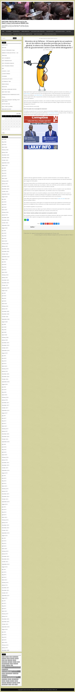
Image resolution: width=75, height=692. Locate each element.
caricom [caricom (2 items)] (16, 658)
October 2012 (5, 561)
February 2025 (5, 181)
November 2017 (5, 405)
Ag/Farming (8, 31)
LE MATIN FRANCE (6, 73)
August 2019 (4, 353)
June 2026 (4, 139)
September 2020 (5, 319)
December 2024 (5, 186)
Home (3, 31)
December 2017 (5, 402)
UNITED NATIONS (6, 103)
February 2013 (5, 551)
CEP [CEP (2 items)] (6, 660)
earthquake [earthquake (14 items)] (16, 663)
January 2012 (5, 585)
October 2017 (5, 407)
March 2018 (4, 394)
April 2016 (4, 452)
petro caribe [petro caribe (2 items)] (9, 682)
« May (3, 132)
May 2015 (4, 480)
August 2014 (4, 504)
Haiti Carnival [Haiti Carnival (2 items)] (15, 673)
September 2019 (5, 350)
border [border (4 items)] (8, 658)
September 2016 (5, 441)
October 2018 (5, 379)
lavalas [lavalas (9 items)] (3, 681)
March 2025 (4, 178)
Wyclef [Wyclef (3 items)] (16, 684)
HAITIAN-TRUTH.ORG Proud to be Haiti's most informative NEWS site (15, 22)
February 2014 (5, 520)
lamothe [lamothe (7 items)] (9, 679)
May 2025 (4, 173)
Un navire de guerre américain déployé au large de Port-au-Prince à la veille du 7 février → (54, 234)
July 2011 (4, 600)
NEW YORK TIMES (6, 92)
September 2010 (5, 626)
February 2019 (5, 368)
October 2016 (5, 439)
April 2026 (4, 144)
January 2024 (5, 215)
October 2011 (5, 593)
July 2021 (4, 293)
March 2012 (4, 579)
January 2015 (5, 491)
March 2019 (4, 366)
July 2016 (4, 444)
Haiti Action (4, 55)
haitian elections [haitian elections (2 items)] (9, 673)
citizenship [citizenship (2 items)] (10, 660)
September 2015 (5, 470)
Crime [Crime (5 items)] (18, 662)
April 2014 (4, 514)
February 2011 (5, 613)
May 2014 (4, 512)
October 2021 (5, 285)
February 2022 (5, 274)
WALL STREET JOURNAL (7, 106)
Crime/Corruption (25, 31)
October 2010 (5, 624)
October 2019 (5, 347)
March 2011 (4, 611)
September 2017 (5, 410)
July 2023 (4, 230)
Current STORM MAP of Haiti (8, 50)
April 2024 (4, 207)
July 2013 (4, 538)
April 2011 (4, 608)
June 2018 (4, 389)
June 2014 (4, 509)
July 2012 (4, 569)
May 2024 (4, 204)
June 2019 (4, 358)
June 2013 (4, 540)
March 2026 (4, 147)
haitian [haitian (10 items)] (3, 673)
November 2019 (5, 345)
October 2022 (5, 254)
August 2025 (4, 165)
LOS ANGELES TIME (6, 81)
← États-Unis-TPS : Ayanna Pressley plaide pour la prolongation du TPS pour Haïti (41, 233)
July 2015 (4, 475)
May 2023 (4, 235)
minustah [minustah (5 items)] (12, 681)
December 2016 (5, 434)
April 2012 (4, 577)
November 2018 (5, 376)
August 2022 (4, 259)
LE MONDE (4, 76)
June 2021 (4, 295)
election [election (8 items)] (3, 665)
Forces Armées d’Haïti (53, 112)
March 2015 (4, 486)
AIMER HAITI (5, 45)
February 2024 (5, 212)
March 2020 (4, 334)
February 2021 (5, 306)
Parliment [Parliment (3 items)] (4, 682)
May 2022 (4, 267)
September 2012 (5, 564)
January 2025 (5, 183)
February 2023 (5, 243)
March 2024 (4, 209)
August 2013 (4, 535)
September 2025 (5, 162)
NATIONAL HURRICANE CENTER (9, 89)
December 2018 (5, 374)
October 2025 (5, 160)
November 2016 (5, 436)
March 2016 (4, 454)
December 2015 (5, 462)
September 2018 (5, 381)
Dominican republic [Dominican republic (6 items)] (5, 663)
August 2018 (4, 384)
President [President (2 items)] (14, 682)
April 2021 (4, 301)
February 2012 (5, 582)
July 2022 (4, 261)
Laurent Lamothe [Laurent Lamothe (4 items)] (15, 679)
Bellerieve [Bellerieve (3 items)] (4, 658)
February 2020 (5, 337)
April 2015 (4, 483)
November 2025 (5, 157)
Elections (69, 31)
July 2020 (4, 324)
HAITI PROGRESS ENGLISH (8, 63)
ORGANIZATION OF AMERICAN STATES (10, 94)
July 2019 (4, 355)
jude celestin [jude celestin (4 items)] (4, 679)
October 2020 (5, 316)
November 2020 (5, 314)
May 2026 (4, 142)
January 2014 (5, 522)
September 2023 (5, 225)
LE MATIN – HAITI (6, 71)
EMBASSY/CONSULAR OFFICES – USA (10, 52)
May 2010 (4, 637)
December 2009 (5, 650)
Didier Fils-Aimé (61, 198)
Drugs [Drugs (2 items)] (11, 663)
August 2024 (4, 196)
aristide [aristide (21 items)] (7, 656)
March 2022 (4, 272)
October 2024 (5, 191)
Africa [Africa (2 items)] (3, 656)
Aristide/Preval (16, 31)
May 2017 (4, 420)
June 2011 (4, 603)
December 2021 (5, 280)
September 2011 (5, 595)
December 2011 (5, 587)
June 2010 (4, 634)
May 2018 (4, 392)
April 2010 (4, 639)
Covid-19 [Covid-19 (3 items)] (14, 662)
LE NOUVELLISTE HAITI (7, 78)
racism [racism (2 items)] (10, 684)
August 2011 (4, 598)
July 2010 (4, 632)
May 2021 (4, 298)
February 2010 (5, 645)
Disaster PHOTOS (50, 31)
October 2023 (5, 222)
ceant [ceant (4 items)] (3, 660)
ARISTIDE (4, 47)
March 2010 (4, 642)
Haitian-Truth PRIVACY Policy (50, 34)
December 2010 (5, 619)
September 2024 (5, 194)
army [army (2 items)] (10, 656)
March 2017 (4, 426)
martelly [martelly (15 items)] (7, 681)
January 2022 (5, 277)
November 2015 (5, 465)
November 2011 (5, 590)
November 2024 (5, 188)
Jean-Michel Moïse (38, 95)
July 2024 (4, 199)
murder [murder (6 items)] (16, 681)
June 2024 (4, 202)
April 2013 (4, 546)
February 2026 (5, 149)
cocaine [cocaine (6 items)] (14, 660)
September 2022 (5, 256)
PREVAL (3, 97)
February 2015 (5, 488)
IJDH (3, 68)
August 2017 (4, 413)
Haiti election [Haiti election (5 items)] (4, 675)
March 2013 (4, 548)
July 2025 (4, 168)
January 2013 (5, 553)
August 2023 (4, 228)
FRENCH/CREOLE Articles (7, 34)
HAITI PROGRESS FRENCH (8, 65)
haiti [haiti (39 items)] (12, 665)
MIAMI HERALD (5, 84)
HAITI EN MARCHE (6, 58)
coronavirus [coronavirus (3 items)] (4, 662)
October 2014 (5, 499)
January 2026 (5, 152)
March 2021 (4, 303)
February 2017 (5, 428)
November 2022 (5, 251)
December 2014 (5, 493)
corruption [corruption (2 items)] (10, 662)
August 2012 (4, 566)
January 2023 (5, 246)
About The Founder (38, 34)
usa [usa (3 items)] (13, 684)
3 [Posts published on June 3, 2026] (11, 118)
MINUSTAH (4, 86)
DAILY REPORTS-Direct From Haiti (37, 31)
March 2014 (4, 517)
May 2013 (4, 543)
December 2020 (5, 311)
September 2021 (5, 288)
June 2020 (4, 327)
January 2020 (5, 340)
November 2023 (5, 220)
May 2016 (4, 449)
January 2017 (5, 431)
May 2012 (4, 574)
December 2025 (5, 155)
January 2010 (5, 647)
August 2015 (4, 473)
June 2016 (4, 447)
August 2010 (4, 629)
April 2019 (4, 363)
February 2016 (5, 457)
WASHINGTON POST (6, 109)
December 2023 (5, 217)
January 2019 (5, 371)
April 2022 (4, 269)
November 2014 (5, 496)
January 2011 (5, 616)
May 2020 (4, 329)
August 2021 (4, 290)
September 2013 (5, 533)
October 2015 (5, 467)
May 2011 (4, 606)
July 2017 (4, 415)
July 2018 (4, 387)
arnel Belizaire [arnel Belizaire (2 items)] (15, 656)
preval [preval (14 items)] (18, 682)
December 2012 (5, 556)
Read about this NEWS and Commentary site (23, 34)
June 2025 (4, 170)
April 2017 (4, 423)
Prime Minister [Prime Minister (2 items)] (4, 684)
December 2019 (5, 342)
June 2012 (4, 572)
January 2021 (5, 308)
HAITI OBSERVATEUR (7, 60)
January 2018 (5, 400)
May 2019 (4, 361)
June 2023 (4, 233)
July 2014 (4, 506)
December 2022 (5, 248)
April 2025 (4, 175)
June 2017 (4, 418)
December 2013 (5, 525)
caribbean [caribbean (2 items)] (12, 658)
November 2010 (5, 621)
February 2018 (5, 397)
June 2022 (4, 264)
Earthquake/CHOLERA (60, 31)
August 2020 (4, 321)
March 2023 (4, 241)
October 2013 (5, 530)
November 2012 (5, 559)
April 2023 (4, 238)
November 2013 (5, 527)
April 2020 (4, 332)
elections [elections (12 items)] (8, 665)
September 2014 (5, 501)
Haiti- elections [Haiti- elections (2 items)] (5, 669)
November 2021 (5, 282)
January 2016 (5, 460)
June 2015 (4, 478)
